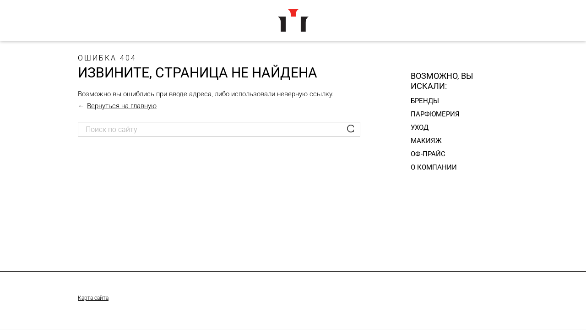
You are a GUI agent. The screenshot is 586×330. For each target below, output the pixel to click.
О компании (434, 167)
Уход (420, 127)
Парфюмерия (435, 114)
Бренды (425, 101)
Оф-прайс (428, 154)
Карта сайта (93, 298)
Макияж (426, 141)
